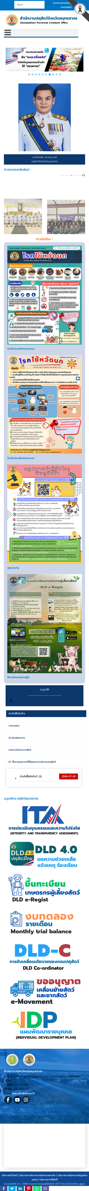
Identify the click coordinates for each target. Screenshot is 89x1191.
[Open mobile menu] (8, 33)
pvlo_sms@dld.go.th (23, 1103)
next (81, 175)
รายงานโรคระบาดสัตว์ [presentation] (19, 760)
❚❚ (83, 175)
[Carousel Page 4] (67, 175)
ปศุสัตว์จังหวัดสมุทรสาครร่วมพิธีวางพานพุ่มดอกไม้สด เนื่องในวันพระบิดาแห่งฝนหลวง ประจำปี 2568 (21, 226)
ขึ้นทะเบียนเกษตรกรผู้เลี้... (18, 687)
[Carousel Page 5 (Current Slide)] (69, 175)
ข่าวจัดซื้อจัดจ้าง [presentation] (16, 723)
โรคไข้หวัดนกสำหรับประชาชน (20, 468)
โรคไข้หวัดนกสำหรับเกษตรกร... (21, 358)
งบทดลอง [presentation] (13, 736)
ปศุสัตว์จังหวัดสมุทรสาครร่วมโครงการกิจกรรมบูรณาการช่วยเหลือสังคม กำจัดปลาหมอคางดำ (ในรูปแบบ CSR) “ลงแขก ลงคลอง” (64, 227)
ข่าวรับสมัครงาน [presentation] (16, 748)
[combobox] (29, 5)
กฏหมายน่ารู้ (13, 578)
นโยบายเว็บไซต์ (9, 1185)
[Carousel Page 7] (73, 175)
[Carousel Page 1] (61, 175)
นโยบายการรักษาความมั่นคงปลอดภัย (37, 1185)
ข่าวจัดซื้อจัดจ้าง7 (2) (31, 786)
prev (79, 175)
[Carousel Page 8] (75, 175)
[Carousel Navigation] (79, 175)
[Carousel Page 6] (71, 175)
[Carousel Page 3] (65, 175)
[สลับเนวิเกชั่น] (11, 710)
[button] (29, 74)
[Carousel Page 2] (63, 175)
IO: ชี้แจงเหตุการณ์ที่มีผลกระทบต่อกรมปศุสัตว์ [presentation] (32, 772)
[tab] (46, 723)
